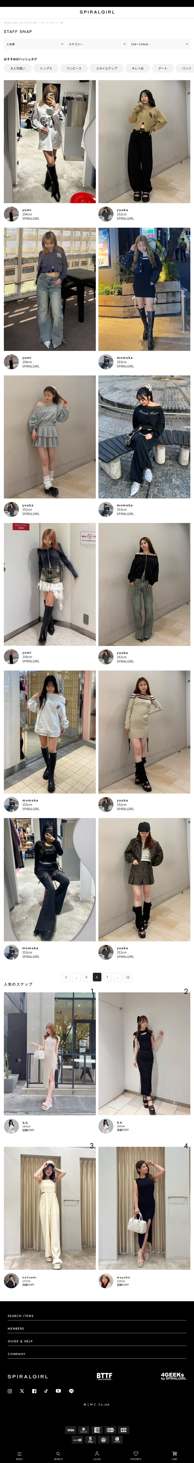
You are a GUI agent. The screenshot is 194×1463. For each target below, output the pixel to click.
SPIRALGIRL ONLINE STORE (20, 22)
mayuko (123, 1277)
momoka (125, 357)
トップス (46, 68)
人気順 (10, 44)
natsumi (29, 1277)
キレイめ (138, 68)
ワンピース (74, 68)
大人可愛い (17, 68)
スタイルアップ (106, 68)
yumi (27, 210)
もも (25, 1122)
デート (162, 68)
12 (128, 977)
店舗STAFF (28, 1130)
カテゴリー (76, 44)
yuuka (122, 210)
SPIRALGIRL (31, 218)
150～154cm (139, 44)
